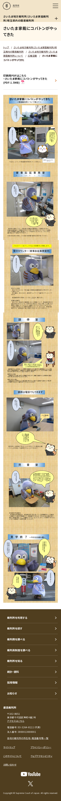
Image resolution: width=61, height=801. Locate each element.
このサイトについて (12, 756)
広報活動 (32, 55)
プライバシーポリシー (41, 747)
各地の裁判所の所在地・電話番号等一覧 (27, 738)
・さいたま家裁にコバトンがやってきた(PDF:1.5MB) (25, 80)
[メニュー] (55, 6)
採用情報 (12, 682)
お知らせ (12, 693)
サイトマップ (9, 747)
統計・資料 (13, 672)
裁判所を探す (14, 628)
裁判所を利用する (17, 618)
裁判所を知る (14, 661)
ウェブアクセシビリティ (41, 756)
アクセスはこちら (15, 721)
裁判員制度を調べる (18, 650)
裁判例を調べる (16, 639)
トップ (6, 47)
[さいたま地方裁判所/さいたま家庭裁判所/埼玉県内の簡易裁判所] (56, 18)
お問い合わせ (9, 764)
